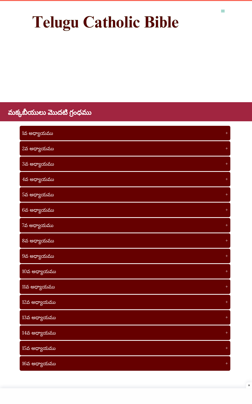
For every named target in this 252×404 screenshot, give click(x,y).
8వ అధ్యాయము (125, 241)
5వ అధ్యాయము (125, 194)
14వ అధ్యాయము (125, 333)
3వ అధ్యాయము (125, 164)
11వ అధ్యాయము (125, 287)
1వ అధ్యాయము (125, 133)
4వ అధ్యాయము (125, 179)
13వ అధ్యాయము (125, 317)
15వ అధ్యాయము (125, 348)
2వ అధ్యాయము (125, 148)
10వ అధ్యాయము (125, 271)
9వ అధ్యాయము (125, 256)
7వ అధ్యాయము (125, 225)
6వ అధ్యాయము (125, 210)
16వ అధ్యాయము (125, 363)
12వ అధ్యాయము (125, 302)
